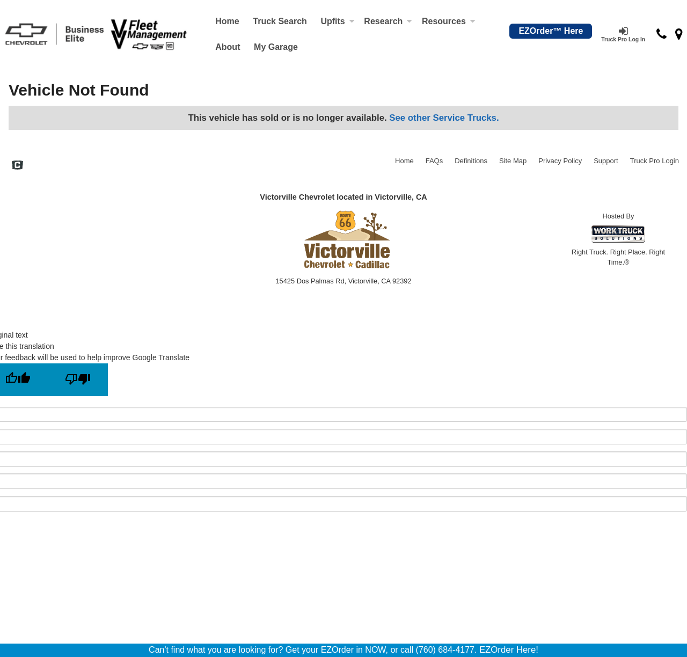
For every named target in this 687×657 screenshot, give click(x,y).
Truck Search (280, 21)
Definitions (471, 161)
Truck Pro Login (654, 161)
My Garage (276, 47)
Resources (449, 21)
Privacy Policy (560, 161)
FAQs (434, 161)
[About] (227, 47)
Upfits (337, 21)
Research (388, 21)
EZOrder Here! (508, 650)
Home (227, 21)
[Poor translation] (78, 379)
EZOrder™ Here (550, 30)
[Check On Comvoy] (17, 166)
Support (606, 161)
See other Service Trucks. (444, 118)
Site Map (513, 161)
